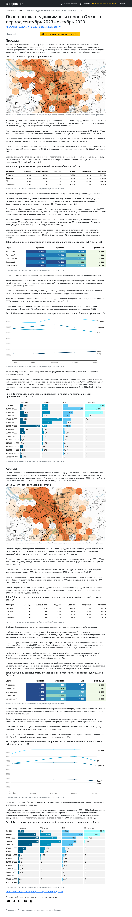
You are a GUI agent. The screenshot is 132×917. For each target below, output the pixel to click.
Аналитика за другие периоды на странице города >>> (34, 26)
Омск (19, 10)
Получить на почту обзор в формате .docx (59, 34)
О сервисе (85, 3)
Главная (10, 10)
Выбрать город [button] (68, 3)
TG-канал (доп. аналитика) (104, 3)
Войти (121, 3)
